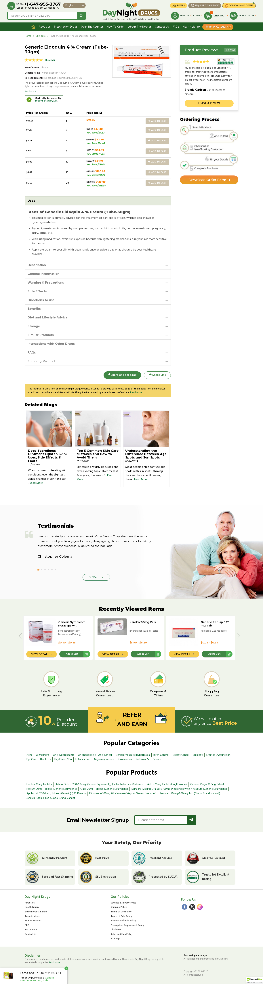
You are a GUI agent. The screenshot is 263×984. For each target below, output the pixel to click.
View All (230, 50)
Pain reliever (125, 759)
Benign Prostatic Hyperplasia (133, 755)
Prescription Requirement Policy (127, 925)
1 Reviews (50, 60)
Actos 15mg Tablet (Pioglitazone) (167, 784)
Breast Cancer (181, 755)
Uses (31, 200)
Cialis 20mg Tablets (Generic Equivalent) (104, 789)
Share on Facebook (122, 375)
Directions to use (41, 300)
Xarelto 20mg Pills (142, 622)
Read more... (136, 392)
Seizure (157, 759)
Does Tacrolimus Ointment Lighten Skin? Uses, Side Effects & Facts (47, 456)
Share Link (157, 375)
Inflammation (82, 759)
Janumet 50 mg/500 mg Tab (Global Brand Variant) (190, 793)
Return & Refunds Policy (123, 921)
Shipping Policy (119, 907)
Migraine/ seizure (104, 759)
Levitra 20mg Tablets (39, 784)
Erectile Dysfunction (218, 755)
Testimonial (31, 930)
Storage (34, 326)
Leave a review (209, 103)
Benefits (34, 308)
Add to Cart (157, 121)
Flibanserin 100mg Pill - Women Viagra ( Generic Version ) (122, 793)
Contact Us (162, 27)
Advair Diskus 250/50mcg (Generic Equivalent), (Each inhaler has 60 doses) (100, 784)
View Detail (39, 654)
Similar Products (41, 335)
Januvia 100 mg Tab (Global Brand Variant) (51, 798)
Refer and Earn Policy (122, 934)
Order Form (207, 180)
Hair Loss (45, 759)
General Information (43, 274)
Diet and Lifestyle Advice (48, 317)
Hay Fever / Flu (63, 759)
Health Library (192, 27)
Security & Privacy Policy (123, 903)
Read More (30, 91)
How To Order (116, 27)
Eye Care (31, 759)
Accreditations (32, 916)
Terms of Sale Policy (121, 916)
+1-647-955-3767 (42, 4)
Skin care (41, 36)
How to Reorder (33, 921)
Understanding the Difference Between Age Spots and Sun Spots (146, 454)
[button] (254, 980)
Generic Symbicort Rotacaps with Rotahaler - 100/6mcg (73, 625)
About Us (44, 27)
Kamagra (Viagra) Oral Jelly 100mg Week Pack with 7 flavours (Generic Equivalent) (179, 789)
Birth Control (161, 755)
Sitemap (115, 939)
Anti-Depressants (64, 755)
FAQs (32, 352)
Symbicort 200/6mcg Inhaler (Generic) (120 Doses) (56, 793)
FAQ (27, 925)
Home (28, 36)
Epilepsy (198, 755)
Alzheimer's (42, 755)
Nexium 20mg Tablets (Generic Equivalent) (51, 789)
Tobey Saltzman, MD (46, 101)
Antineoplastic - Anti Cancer (95, 755)
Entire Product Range (36, 912)
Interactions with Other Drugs (51, 343)
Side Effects (37, 291)
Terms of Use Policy (121, 912)
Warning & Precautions (46, 282)
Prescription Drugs (65, 27)
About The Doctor (139, 27)
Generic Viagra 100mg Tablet (207, 784)
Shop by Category (216, 27)
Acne (29, 755)
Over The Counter (92, 27)
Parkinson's (142, 759)
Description (37, 265)
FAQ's (175, 27)
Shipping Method (41, 361)
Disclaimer (116, 930)
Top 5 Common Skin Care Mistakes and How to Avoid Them (98, 454)
